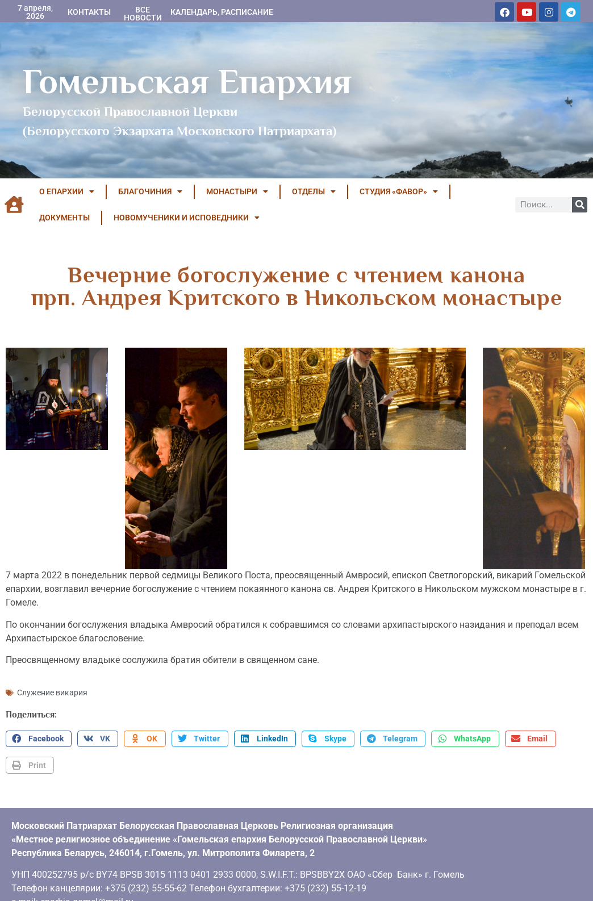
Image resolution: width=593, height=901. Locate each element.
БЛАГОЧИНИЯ (150, 191)
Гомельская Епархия (187, 81)
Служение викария (52, 688)
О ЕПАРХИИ (66, 191)
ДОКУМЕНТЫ (64, 217)
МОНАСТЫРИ (237, 191)
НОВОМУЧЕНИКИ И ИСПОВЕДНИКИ (187, 217)
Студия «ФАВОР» (399, 191)
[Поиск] (579, 204)
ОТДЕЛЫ (314, 191)
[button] (39, 734)
